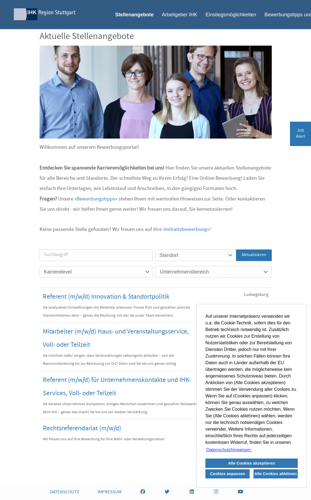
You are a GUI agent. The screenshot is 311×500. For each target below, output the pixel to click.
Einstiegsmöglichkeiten (231, 14)
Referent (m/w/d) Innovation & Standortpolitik (106, 297)
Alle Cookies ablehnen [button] (275, 474)
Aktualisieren (254, 255)
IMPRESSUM (109, 492)
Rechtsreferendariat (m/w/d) (82, 429)
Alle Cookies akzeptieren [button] (251, 463)
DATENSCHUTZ (64, 492)
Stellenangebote (134, 14)
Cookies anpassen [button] (227, 474)
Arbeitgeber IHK (179, 14)
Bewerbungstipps (96, 199)
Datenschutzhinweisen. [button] (229, 449)
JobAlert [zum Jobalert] (300, 133)
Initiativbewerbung (186, 230)
